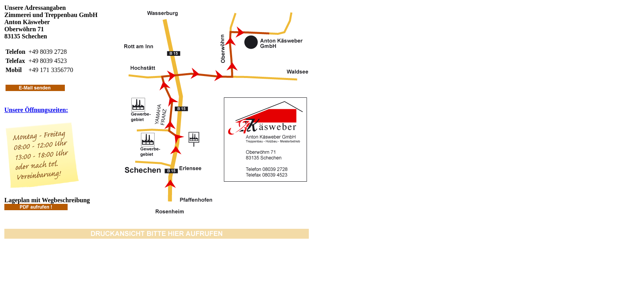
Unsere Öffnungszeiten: (36, 109)
